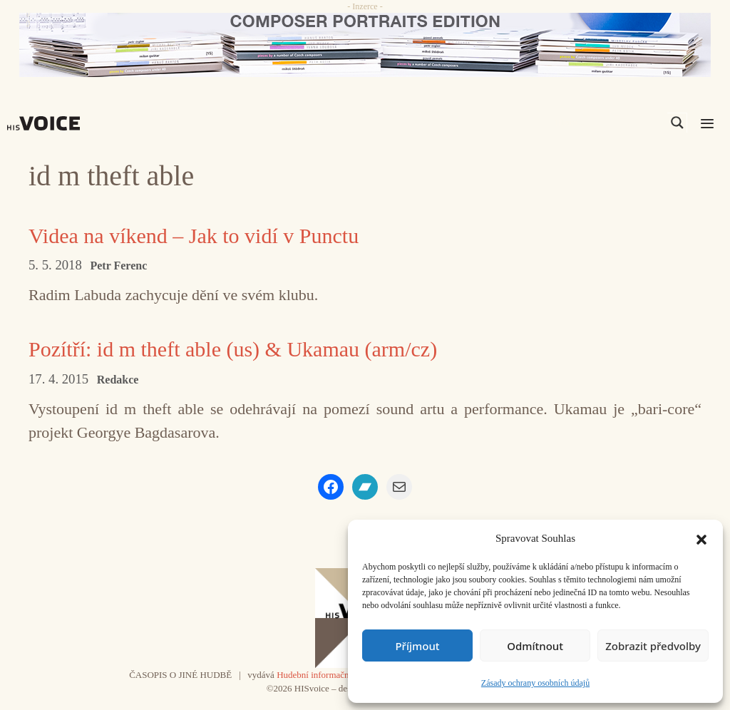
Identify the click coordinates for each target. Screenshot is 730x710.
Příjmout (417, 646)
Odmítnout (535, 646)
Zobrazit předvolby (653, 646)
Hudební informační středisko (332, 674)
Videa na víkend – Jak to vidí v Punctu (194, 235)
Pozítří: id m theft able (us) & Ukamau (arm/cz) (233, 349)
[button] (701, 538)
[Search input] (609, 123)
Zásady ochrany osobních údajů (535, 683)
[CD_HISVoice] (365, 45)
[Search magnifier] (677, 123)
